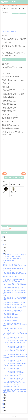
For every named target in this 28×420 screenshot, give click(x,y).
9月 (3, 247)
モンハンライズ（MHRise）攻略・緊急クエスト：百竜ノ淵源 (13, 287)
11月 (4, 244)
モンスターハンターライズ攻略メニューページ (11, 31)
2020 (3, 400)
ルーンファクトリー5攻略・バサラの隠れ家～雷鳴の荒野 (12, 310)
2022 (3, 240)
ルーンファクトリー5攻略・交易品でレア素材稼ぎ (11, 256)
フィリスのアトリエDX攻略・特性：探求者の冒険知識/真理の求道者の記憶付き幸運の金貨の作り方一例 (14, 390)
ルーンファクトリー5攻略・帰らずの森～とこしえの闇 (12, 311)
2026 (3, 234)
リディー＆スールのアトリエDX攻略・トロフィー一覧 (12, 360)
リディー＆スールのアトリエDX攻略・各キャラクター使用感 (13, 337)
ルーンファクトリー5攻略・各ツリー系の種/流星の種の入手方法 (13, 268)
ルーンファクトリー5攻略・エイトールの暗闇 (10, 317)
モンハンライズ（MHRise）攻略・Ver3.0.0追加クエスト (12, 283)
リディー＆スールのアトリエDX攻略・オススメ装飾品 (12, 332)
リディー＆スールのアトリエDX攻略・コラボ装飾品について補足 (14, 346)
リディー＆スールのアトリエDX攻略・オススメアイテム (12, 328)
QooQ (15, 419)
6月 (3, 251)
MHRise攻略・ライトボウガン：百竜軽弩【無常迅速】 (12, 281)
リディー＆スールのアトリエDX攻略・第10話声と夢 (11, 368)
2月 (3, 397)
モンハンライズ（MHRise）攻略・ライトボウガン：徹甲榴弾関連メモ (14, 284)
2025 (3, 236)
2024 (3, 237)
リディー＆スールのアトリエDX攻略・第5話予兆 (11, 375)
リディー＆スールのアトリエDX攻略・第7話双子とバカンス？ (13, 372)
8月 (3, 248)
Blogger (15, 416)
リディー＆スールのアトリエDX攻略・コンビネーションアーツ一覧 (14, 342)
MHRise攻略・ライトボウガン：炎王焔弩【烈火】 (11, 264)
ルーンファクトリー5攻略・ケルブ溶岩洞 (10, 320)
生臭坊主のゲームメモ (9, 2)
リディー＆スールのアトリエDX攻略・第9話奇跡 (11, 369)
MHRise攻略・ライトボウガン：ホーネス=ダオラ (11, 275)
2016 (3, 406)
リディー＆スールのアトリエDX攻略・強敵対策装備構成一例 (13, 347)
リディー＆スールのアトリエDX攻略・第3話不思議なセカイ (13, 378)
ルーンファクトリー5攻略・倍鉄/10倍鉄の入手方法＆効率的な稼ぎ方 (14, 273)
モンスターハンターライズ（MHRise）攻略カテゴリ (14, 177)
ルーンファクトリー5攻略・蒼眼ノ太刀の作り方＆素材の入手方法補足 (14, 288)
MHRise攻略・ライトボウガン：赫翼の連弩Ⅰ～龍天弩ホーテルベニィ (14, 265)
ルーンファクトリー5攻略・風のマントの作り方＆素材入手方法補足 (14, 306)
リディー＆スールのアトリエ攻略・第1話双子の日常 (11, 381)
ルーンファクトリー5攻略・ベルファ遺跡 (10, 321)
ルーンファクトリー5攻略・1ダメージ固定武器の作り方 (12, 272)
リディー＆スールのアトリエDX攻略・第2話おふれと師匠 (12, 379)
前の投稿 (23, 173)
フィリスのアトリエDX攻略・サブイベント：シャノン (12, 386)
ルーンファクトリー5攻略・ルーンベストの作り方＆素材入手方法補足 (14, 297)
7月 (3, 250)
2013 (3, 410)
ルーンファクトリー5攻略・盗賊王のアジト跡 (10, 314)
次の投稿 (4, 173)
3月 (3, 395)
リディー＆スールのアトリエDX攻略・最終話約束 (11, 361)
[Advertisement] (14, 22)
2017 (3, 404)
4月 (3, 394)
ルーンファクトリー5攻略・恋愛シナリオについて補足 (12, 260)
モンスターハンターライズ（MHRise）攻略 (18, 13)
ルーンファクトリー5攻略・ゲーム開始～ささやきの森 (12, 323)
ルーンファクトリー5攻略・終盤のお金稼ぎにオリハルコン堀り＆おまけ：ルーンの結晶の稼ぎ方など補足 (14, 258)
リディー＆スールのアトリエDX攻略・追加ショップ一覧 (12, 365)
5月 (3, 253)
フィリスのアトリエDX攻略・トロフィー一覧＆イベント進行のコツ (14, 382)
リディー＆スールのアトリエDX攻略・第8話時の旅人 (12, 371)
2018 (3, 403)
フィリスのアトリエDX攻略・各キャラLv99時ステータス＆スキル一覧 (14, 338)
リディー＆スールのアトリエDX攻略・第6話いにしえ (12, 374)
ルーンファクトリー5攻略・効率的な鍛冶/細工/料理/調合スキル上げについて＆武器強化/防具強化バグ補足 (15, 280)
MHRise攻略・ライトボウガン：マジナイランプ (11, 276)
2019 (3, 401)
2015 (3, 407)
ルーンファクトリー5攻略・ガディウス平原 (10, 316)
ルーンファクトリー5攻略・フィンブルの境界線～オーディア (13, 304)
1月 (3, 398)
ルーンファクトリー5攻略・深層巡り (9, 313)
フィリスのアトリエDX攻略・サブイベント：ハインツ (12, 387)
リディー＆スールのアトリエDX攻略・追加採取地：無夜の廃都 (13, 350)
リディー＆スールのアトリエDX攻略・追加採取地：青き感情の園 (14, 349)
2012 (3, 411)
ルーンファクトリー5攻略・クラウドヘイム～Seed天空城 (12, 307)
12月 (4, 243)
